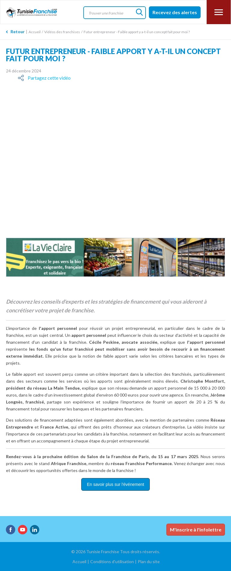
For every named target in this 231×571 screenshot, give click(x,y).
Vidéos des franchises (62, 32)
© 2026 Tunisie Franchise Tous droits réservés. (115, 551)
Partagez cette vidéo (49, 78)
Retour (18, 31)
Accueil (35, 32)
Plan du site (149, 561)
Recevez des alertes (174, 12)
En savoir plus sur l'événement (115, 484)
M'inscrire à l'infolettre (195, 529)
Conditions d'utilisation (112, 561)
